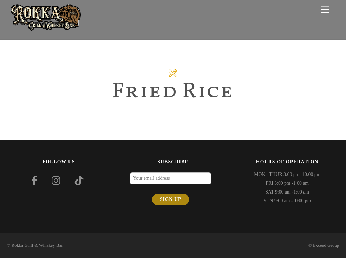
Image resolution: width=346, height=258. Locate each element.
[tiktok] (80, 180)
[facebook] (35, 180)
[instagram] (57, 180)
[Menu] (325, 9)
